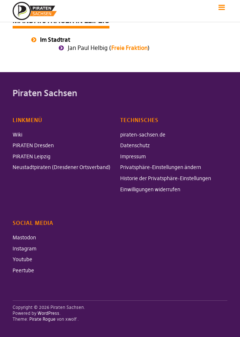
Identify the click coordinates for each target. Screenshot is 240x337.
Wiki (17, 134)
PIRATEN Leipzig (31, 156)
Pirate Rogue (42, 319)
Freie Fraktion (129, 47)
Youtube (22, 259)
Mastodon (24, 237)
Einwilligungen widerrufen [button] (150, 189)
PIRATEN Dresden (33, 145)
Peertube (23, 270)
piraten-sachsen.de (142, 134)
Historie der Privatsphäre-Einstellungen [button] (165, 178)
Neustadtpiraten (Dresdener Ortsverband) (62, 167)
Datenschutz (135, 145)
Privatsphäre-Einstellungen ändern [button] (160, 167)
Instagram (24, 248)
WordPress (48, 313)
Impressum (133, 156)
